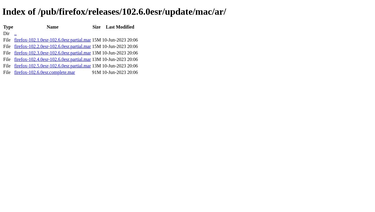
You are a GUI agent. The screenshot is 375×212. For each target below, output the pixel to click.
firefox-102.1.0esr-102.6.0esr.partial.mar (52, 39)
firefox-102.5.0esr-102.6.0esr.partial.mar (52, 65)
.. (15, 33)
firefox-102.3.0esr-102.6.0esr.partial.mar (52, 52)
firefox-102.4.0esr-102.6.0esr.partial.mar (52, 59)
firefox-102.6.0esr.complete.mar (44, 72)
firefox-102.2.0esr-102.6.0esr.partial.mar (52, 46)
